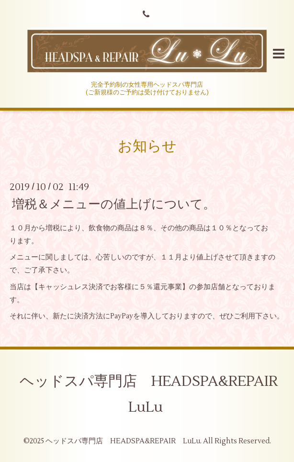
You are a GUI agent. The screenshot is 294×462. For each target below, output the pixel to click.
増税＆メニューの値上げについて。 (113, 204)
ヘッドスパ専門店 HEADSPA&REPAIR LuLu (156, 394)
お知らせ (147, 146)
